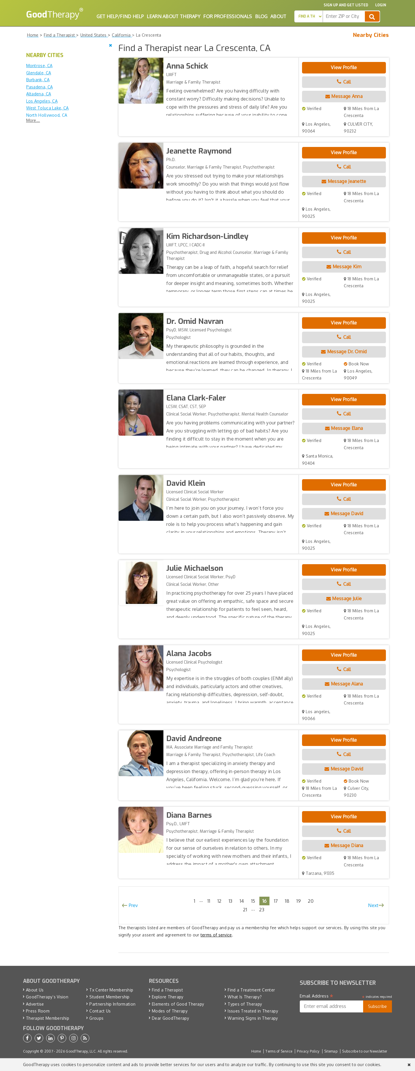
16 (264, 901)
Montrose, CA (39, 65)
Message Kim (344, 266)
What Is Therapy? (245, 996)
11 (208, 901)
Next (373, 905)
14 (241, 901)
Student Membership (109, 996)
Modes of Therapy (170, 1010)
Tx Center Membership (111, 989)
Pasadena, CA (39, 86)
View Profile (344, 67)
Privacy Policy (308, 1051)
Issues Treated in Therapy (253, 1010)
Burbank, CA (38, 79)
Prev (133, 905)
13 (231, 901)
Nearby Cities (371, 35)
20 (311, 901)
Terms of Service (278, 1051)
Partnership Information (112, 1004)
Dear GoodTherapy (170, 1018)
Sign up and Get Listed (346, 5)
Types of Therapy (245, 1004)
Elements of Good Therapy (178, 1004)
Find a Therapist (167, 989)
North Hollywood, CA (46, 115)
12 (219, 901)
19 (298, 901)
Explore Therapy (168, 996)
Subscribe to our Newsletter (364, 1051)
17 (276, 901)
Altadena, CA (38, 93)
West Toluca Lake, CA (47, 107)
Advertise (35, 1004)
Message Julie (344, 598)
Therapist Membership (47, 1018)
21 (245, 909)
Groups (96, 1018)
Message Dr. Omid (344, 351)
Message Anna (344, 96)
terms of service (216, 934)
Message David (344, 513)
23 (261, 909)
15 (253, 901)
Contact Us (100, 1010)
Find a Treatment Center (251, 989)
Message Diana (344, 845)
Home (256, 1051)
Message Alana (344, 684)
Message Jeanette (344, 181)
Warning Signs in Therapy (253, 1018)
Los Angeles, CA (42, 101)
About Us (35, 989)
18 (287, 901)
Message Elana (344, 428)
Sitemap (330, 1051)
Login (380, 5)
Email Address (316, 996)
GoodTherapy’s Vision (47, 996)
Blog (261, 16)
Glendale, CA (38, 72)
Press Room (38, 1010)
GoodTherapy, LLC (81, 1051)
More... (33, 120)
